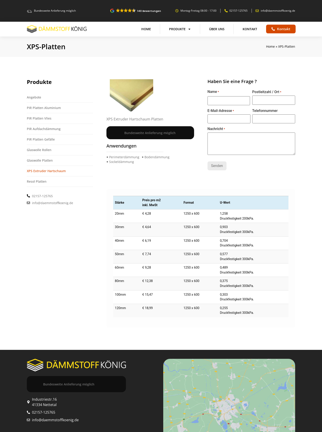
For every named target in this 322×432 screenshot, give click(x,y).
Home (146, 29)
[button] (136, 10)
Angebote (34, 97)
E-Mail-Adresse (221, 111)
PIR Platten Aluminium (44, 108)
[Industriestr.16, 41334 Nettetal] (229, 395)
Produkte (180, 29)
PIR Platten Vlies (39, 118)
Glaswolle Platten (40, 160)
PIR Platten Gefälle (41, 139)
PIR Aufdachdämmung (44, 129)
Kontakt (250, 29)
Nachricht (216, 129)
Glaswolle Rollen (39, 150)
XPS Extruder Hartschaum (46, 171)
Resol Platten (37, 181)
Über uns (217, 29)
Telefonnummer (265, 111)
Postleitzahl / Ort (266, 92)
